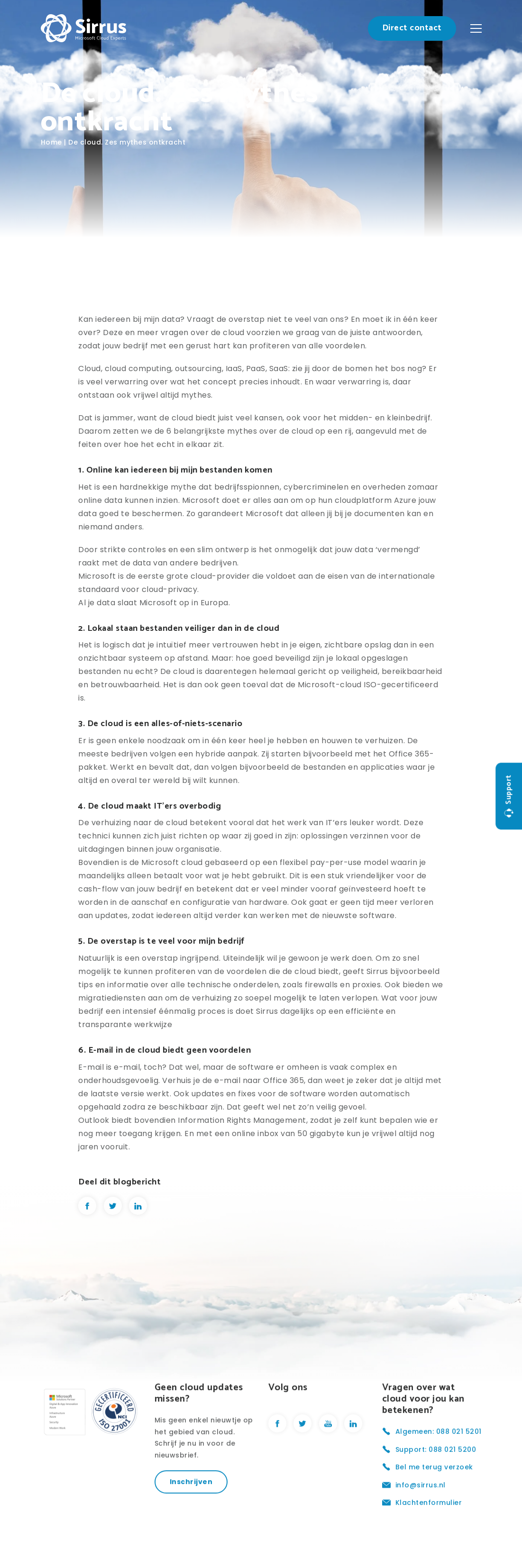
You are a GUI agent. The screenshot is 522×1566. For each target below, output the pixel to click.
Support (508, 796)
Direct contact (412, 28)
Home (51, 142)
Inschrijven (191, 1522)
